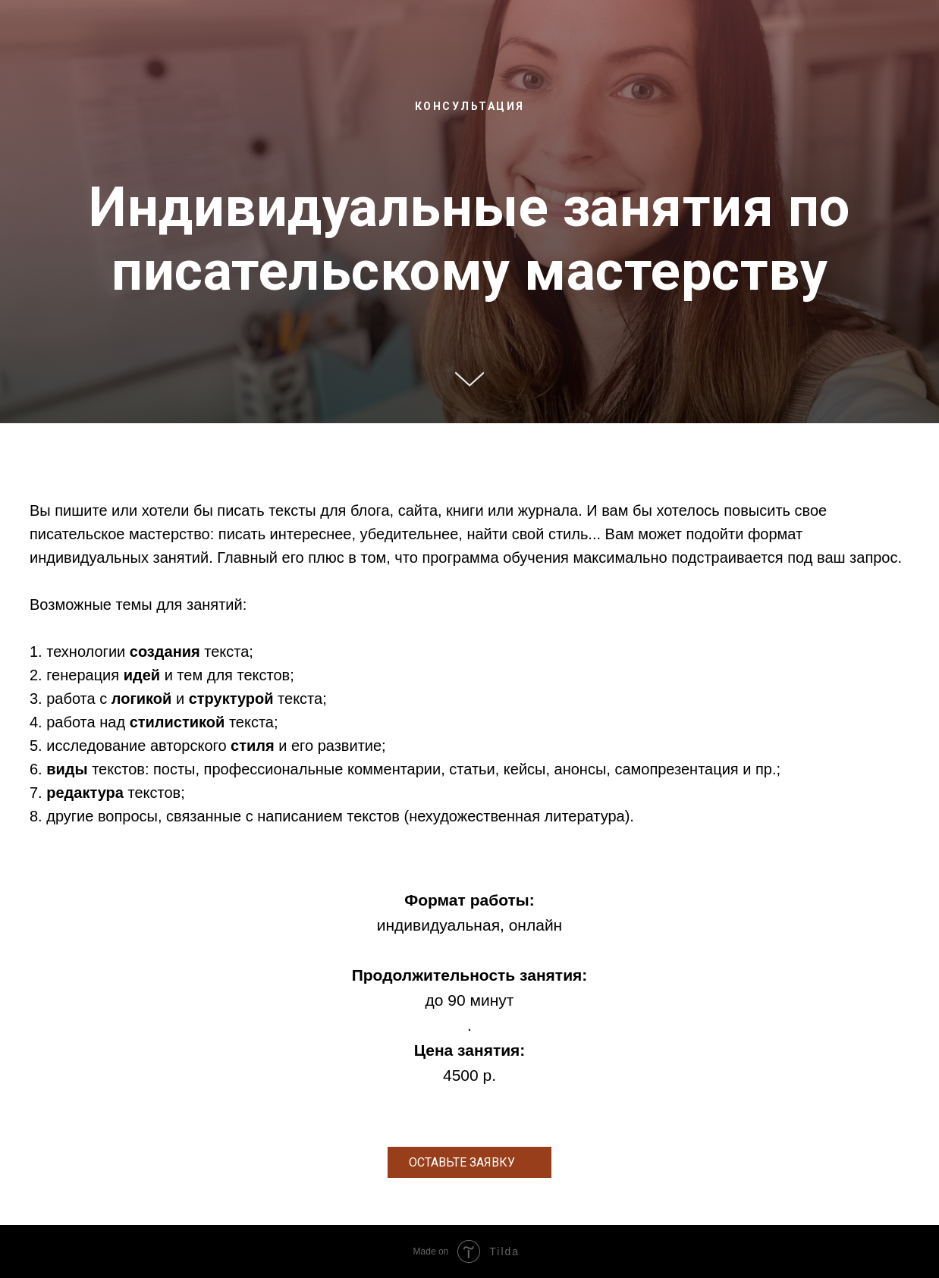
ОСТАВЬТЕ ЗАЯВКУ (462, 1162)
